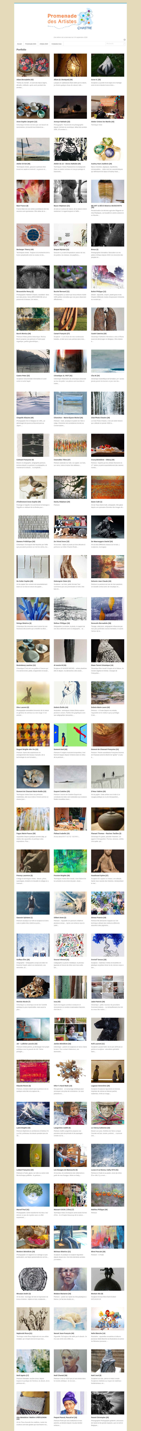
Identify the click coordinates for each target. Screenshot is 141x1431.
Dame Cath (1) (96, 502)
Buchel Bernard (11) (61, 291)
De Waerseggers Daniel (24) (102, 541)
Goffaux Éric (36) (23, 960)
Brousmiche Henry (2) (25, 291)
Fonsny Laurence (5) (25, 875)
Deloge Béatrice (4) (24, 623)
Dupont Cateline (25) (62, 791)
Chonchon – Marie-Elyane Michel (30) (68, 418)
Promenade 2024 (30, 44)
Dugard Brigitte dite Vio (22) (27, 749)
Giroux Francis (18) (98, 918)
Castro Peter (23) (23, 376)
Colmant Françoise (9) (25, 460)
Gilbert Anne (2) (60, 918)
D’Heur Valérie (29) (98, 791)
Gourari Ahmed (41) (61, 960)
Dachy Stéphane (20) (62, 502)
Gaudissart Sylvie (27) (99, 875)
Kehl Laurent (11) (98, 1044)
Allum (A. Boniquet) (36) (63, 80)
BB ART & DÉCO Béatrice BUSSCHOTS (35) (106, 206)
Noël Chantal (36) (60, 1375)
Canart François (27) (62, 334)
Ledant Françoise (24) (25, 1170)
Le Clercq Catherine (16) (100, 1128)
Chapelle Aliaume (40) (25, 418)
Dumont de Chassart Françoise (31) (105, 749)
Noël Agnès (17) (23, 1375)
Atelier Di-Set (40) (23, 164)
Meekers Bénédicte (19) (26, 1252)
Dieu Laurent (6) (23, 707)
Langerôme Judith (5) (62, 1128)
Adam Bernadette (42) (25, 80)
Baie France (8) (22, 206)
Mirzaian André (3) (24, 1294)
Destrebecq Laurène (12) (26, 665)
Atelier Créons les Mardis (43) (102, 122)
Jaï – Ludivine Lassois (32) (27, 1044)
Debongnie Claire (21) (62, 581)
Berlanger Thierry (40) (25, 249)
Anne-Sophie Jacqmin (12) (27, 122)
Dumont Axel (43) (60, 749)
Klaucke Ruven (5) (24, 1086)
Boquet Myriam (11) (61, 249)
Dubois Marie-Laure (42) (100, 707)
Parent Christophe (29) (100, 1417)
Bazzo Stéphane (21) (62, 206)
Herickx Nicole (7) (23, 1002)
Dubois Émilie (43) (61, 707)
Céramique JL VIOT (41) (63, 376)
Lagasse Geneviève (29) (100, 1086)
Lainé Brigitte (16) (23, 1128)
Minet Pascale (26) (98, 1252)
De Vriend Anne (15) (61, 541)
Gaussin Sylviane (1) (25, 918)
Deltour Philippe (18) (62, 623)
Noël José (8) (96, 1375)
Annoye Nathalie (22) (62, 122)
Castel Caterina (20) (99, 334)
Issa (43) (57, 1002)
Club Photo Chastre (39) (100, 418)
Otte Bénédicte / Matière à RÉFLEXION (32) (31, 1418)
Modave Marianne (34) (62, 1294)
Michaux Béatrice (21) (62, 1252)
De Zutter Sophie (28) (25, 581)
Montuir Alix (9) (97, 1294)
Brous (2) (94, 249)
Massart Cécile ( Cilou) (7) (64, 1210)
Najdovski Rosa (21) (24, 1333)
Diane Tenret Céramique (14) (102, 665)
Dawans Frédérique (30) (26, 541)
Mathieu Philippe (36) (99, 1210)
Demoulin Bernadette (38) (101, 623)
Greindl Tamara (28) (98, 960)
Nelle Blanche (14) (98, 1333)
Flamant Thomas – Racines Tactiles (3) (106, 833)
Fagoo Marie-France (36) (26, 833)
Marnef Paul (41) (23, 1210)
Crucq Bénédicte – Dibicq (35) (102, 460)
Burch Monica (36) (24, 334)
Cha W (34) (95, 376)
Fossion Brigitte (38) (62, 875)
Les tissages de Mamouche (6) (66, 1170)
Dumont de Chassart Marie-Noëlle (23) (31, 791)
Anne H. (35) (96, 80)
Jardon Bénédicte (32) (62, 1044)
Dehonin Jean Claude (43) (101, 581)
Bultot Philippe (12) (98, 291)
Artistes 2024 (44, 44)
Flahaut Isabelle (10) (62, 833)
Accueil (19, 44)
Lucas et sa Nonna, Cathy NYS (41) (104, 1170)
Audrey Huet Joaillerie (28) (101, 164)
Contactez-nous (56, 44)
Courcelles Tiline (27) (62, 460)
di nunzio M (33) (60, 665)
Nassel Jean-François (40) (64, 1333)
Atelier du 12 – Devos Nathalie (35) (67, 164)
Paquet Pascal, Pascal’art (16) (65, 1417)
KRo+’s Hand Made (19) (63, 1086)
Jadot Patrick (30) (98, 1002)
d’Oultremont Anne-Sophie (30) (29, 502)
